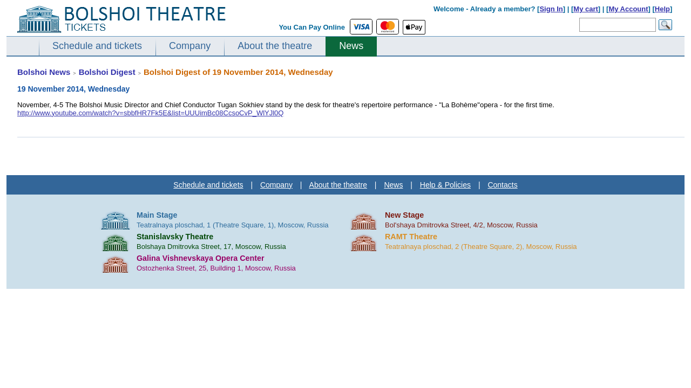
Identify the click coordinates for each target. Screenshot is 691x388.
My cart (585, 9)
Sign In (551, 9)
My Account (628, 9)
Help (662, 9)
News (351, 45)
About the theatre (275, 45)
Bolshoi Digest (107, 72)
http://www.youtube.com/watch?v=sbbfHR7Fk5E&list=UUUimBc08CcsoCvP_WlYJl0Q (150, 113)
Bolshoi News (43, 72)
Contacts (502, 185)
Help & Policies (445, 185)
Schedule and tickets (97, 45)
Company (190, 45)
